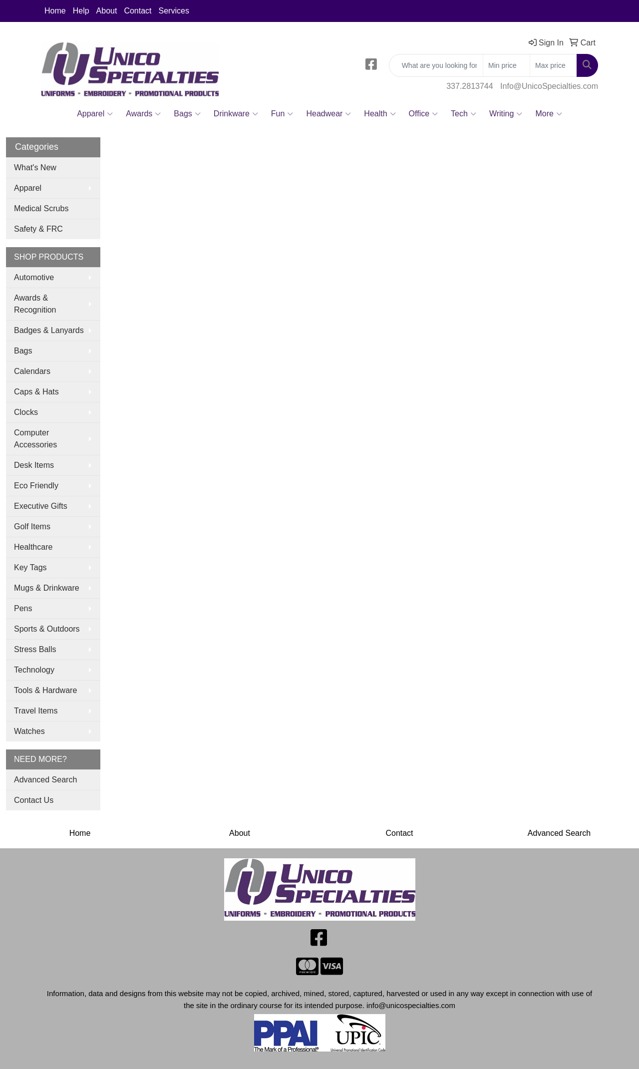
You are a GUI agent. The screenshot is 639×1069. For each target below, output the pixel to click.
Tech (463, 114)
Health (379, 114)
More (548, 114)
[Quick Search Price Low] (506, 65)
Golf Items (32, 526)
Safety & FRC (38, 229)
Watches (29, 731)
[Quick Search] (436, 65)
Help (81, 10)
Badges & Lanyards (49, 330)
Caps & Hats (36, 391)
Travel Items (35, 711)
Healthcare (33, 547)
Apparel (95, 114)
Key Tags (30, 567)
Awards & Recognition (35, 304)
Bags (187, 114)
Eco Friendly (36, 485)
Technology (34, 670)
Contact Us (33, 800)
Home (55, 10)
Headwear (328, 114)
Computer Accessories (35, 438)
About (106, 10)
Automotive (34, 277)
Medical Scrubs (41, 208)
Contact (137, 10)
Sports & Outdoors (47, 629)
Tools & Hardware (45, 690)
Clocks (26, 412)
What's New (35, 167)
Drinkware (236, 114)
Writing (506, 114)
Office (423, 114)
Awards (143, 114)
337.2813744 (469, 86)
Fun (282, 114)
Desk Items (34, 465)
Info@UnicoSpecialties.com (549, 86)
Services (174, 10)
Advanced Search (45, 779)
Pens (23, 608)
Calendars (32, 371)
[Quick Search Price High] (553, 65)
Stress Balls (35, 649)
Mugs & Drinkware (46, 588)
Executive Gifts (40, 506)
